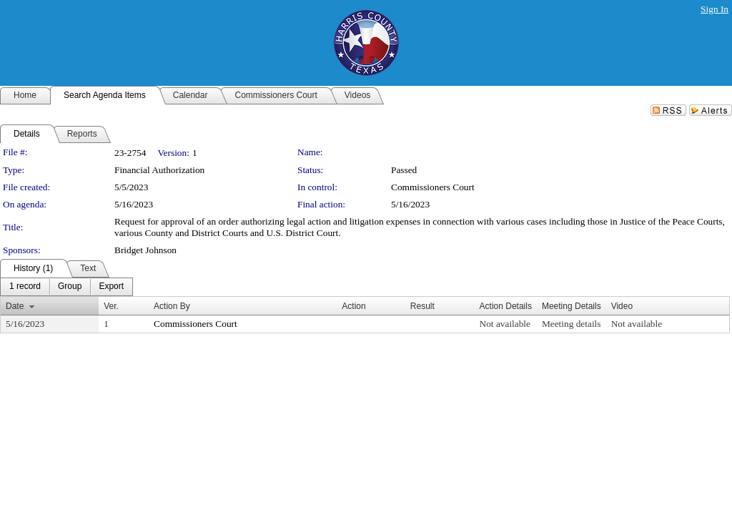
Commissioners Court (433, 187)
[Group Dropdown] (69, 286)
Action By (172, 306)
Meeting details (571, 323)
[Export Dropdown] (111, 286)
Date (15, 306)
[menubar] (66, 287)
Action (353, 306)
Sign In (714, 9)
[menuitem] (25, 286)
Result (422, 306)
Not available (505, 323)
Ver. (111, 306)
